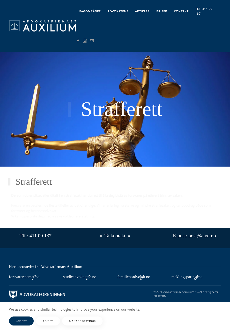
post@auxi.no (202, 235)
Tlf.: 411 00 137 (35, 235)
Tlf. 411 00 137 (203, 11)
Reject (48, 321)
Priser (161, 11)
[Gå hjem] (42, 26)
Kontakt (181, 11)
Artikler (142, 11)
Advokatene (118, 11)
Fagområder (90, 11)
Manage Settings (82, 321)
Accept (21, 321)
